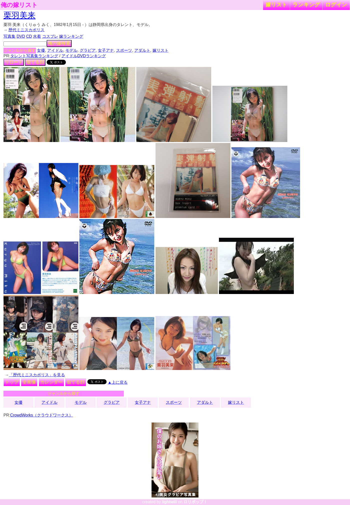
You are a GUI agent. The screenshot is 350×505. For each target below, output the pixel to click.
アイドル (55, 50)
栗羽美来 (19, 15)
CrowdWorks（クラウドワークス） (41, 415)
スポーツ (124, 50)
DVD (20, 36)
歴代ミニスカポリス (26, 30)
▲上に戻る (118, 382)
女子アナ (106, 50)
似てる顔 (35, 62)
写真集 (9, 36)
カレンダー (51, 382)
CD (29, 36)
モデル (71, 50)
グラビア (88, 50)
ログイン (336, 5)
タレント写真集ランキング (34, 56)
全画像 (29, 382)
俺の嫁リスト (19, 5)
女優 (41, 50)
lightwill (169, 502)
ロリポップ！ (195, 502)
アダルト (142, 50)
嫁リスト (276, 5)
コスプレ (50, 36)
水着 (37, 36)
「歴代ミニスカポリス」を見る (37, 375)
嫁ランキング (71, 36)
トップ (11, 382)
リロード (14, 62)
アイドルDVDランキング (83, 56)
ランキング (306, 5)
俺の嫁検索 (59, 43)
